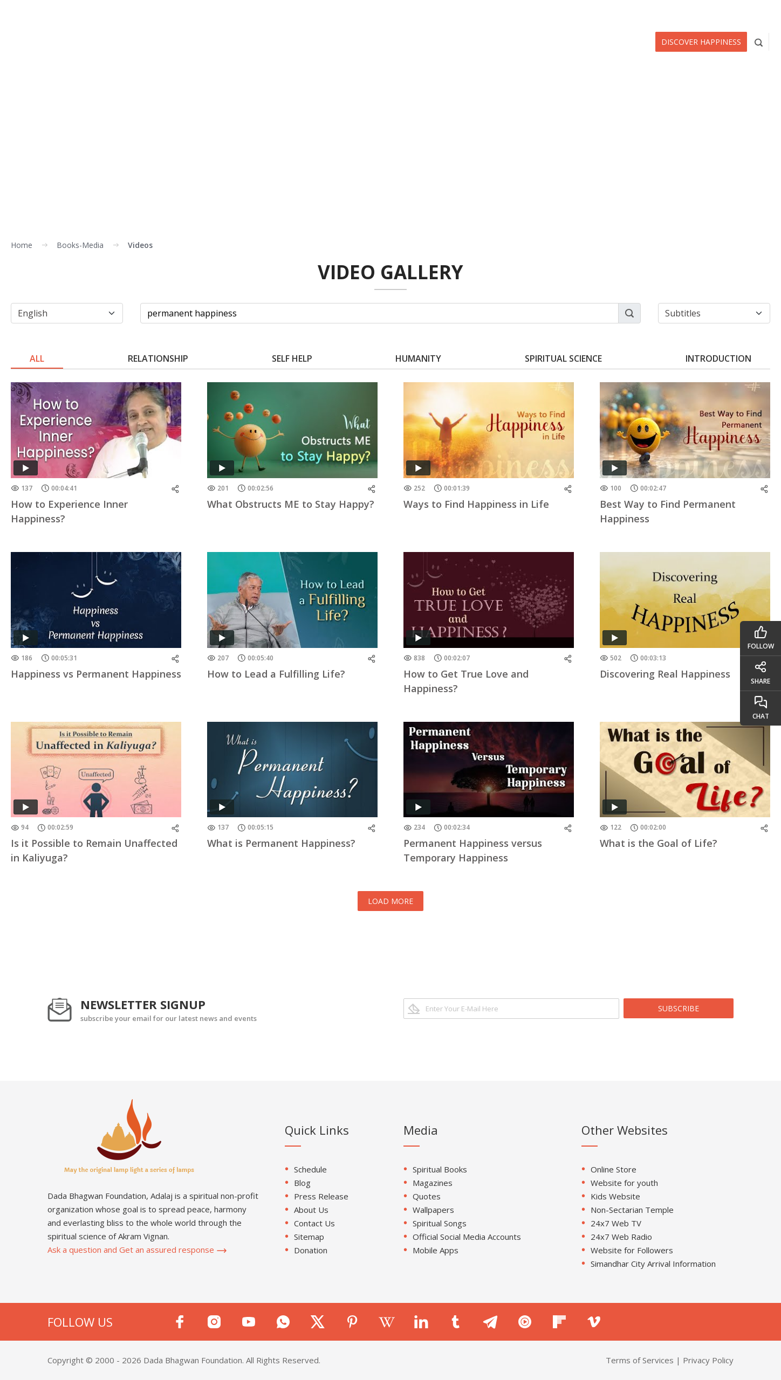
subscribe (678, 1008)
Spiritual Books (440, 1169)
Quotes (427, 1196)
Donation (310, 1250)
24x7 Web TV (616, 1223)
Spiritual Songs (440, 1223)
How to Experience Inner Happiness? (69, 511)
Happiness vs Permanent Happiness (96, 673)
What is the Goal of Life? (658, 843)
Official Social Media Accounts (467, 1236)
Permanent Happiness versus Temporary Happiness (472, 850)
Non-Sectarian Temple (632, 1209)
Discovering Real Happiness (665, 673)
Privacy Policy (708, 1360)
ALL (37, 358)
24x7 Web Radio (621, 1236)
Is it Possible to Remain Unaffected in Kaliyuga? (94, 850)
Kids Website (615, 1196)
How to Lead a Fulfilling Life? (276, 673)
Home (21, 245)
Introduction (718, 358)
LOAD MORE (390, 901)
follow (760, 638)
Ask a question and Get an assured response (137, 1249)
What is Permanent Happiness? (281, 843)
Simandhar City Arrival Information (653, 1263)
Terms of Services (640, 1360)
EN (756, 9)
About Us (311, 1209)
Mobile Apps (435, 1250)
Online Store (613, 1169)
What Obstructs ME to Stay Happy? (290, 504)
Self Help (292, 358)
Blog (302, 1182)
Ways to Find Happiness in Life (476, 504)
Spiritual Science (563, 358)
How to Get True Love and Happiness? (466, 681)
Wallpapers (433, 1209)
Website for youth (624, 1182)
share (760, 673)
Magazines (433, 1182)
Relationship (158, 358)
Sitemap (309, 1236)
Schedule (310, 1169)
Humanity (418, 358)
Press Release (321, 1196)
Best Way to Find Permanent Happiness (668, 511)
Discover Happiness (701, 42)
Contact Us (314, 1223)
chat (760, 708)
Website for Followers (632, 1250)
